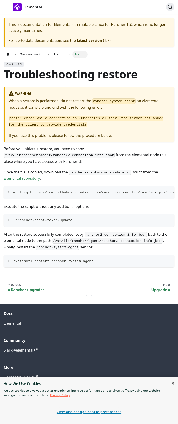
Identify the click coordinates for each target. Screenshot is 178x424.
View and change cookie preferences (89, 412)
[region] (89, 400)
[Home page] (8, 54)
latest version (89, 40)
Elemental (12, 323)
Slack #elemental (21, 350)
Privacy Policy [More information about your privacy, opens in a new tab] (60, 395)
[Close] (173, 383)
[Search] (170, 7)
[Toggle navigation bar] (7, 6)
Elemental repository (22, 178)
